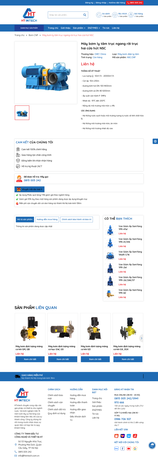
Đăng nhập (101, 2)
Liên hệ (115, 28)
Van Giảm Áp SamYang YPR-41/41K (130, 240)
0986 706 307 (122, 419)
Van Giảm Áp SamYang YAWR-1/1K (130, 253)
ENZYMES (93, 28)
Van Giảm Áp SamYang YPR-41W (130, 228)
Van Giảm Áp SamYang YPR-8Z (130, 291)
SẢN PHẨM (36, 307)
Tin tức (106, 28)
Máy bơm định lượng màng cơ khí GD (94, 348)
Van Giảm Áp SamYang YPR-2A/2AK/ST (130, 279)
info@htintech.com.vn (28, 455)
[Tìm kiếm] (84, 15)
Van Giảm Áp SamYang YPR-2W (130, 266)
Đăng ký (89, 2)
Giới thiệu (65, 28)
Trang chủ (53, 28)
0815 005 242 (134, 2)
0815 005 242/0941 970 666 (126, 400)
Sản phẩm (78, 28)
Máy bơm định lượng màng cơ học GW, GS (61, 348)
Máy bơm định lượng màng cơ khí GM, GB (29, 348)
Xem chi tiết (30, 359)
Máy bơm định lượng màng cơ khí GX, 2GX (126, 348)
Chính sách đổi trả (57, 409)
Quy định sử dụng (56, 413)
